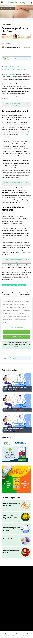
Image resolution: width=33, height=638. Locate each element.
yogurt (19, 252)
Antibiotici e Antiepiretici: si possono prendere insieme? (11, 528)
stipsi (8, 156)
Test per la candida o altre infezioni (8, 293)
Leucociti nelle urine (9, 539)
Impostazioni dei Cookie (16, 327)
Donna (5, 285)
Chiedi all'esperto (9, 384)
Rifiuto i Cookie (16, 332)
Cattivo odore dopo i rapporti (14, 410)
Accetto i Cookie (16, 336)
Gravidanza (12, 285)
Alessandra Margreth (13, 47)
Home (3, 8)
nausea (26, 134)
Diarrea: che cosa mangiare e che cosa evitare (11, 504)
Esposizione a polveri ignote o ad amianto (14, 429)
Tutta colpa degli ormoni (12, 66)
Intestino (22, 285)
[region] (16, 319)
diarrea (12, 74)
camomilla (5, 250)
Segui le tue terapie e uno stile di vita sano (16, 104)
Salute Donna (9, 8)
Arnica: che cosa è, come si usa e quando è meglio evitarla (11, 517)
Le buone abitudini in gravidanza (15, 69)
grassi (4, 228)
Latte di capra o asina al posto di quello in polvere (15, 388)
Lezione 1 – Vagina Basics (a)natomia (25, 293)
